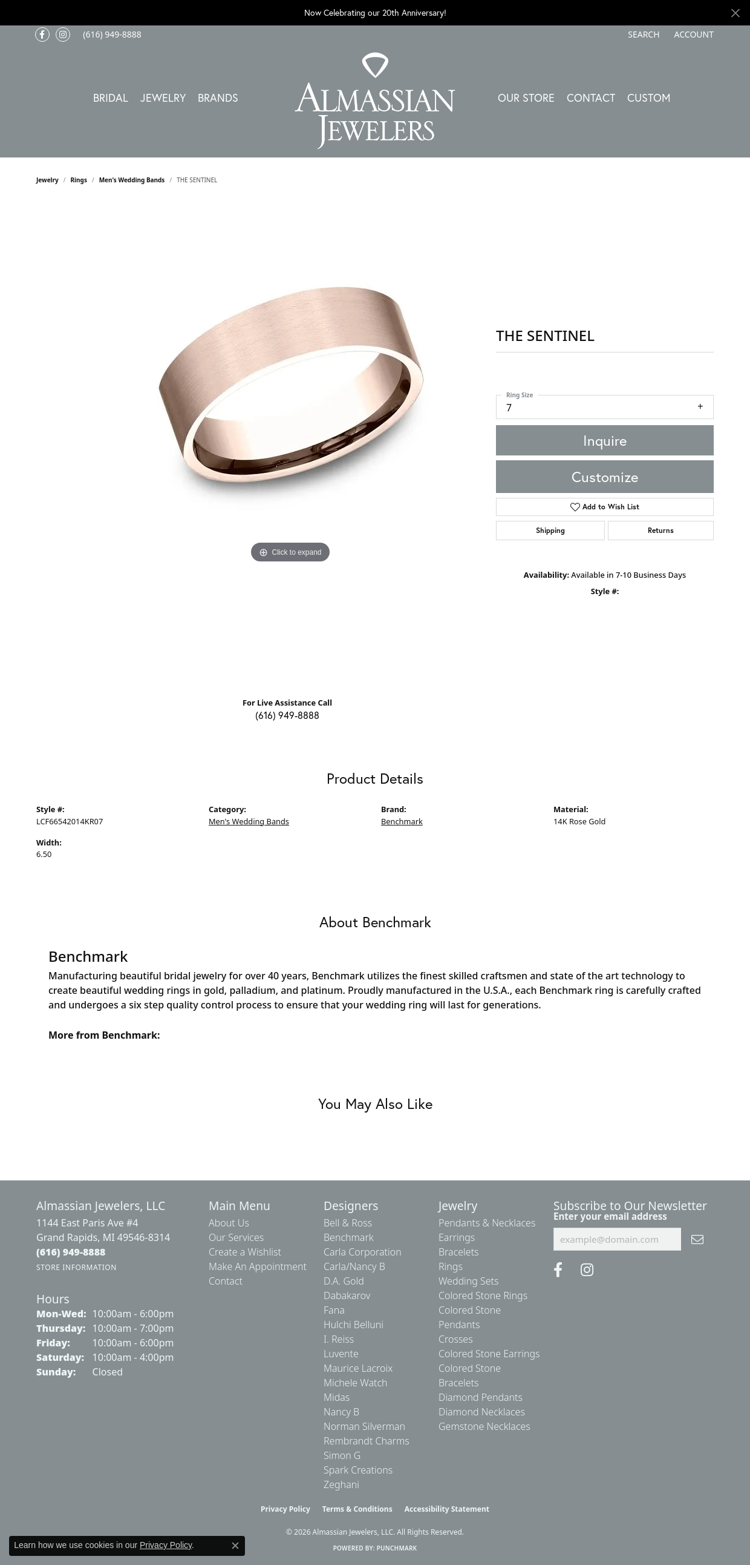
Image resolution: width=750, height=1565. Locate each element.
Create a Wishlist (245, 1252)
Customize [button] (605, 476)
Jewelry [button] (163, 97)
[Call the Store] (71, 1252)
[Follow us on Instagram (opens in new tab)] (63, 34)
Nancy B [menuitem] (341, 1411)
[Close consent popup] (235, 1545)
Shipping (550, 530)
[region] (290, 445)
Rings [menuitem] (451, 1266)
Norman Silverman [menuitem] (364, 1426)
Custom (649, 97)
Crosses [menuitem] (456, 1339)
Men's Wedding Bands (132, 180)
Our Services (236, 1237)
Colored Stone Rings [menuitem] (483, 1295)
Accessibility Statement (447, 1509)
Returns (661, 530)
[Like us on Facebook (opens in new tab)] (42, 34)
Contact (591, 97)
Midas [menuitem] (337, 1397)
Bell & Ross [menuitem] (348, 1222)
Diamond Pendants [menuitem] (481, 1397)
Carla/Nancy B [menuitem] (354, 1266)
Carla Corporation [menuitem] (363, 1252)
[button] (642, 34)
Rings (79, 180)
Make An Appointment (258, 1266)
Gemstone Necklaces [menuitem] (484, 1426)
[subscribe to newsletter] (697, 1239)
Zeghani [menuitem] (341, 1484)
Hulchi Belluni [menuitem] (353, 1324)
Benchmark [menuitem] (349, 1237)
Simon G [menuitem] (342, 1455)
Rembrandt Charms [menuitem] (366, 1441)
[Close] (735, 13)
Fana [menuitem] (334, 1310)
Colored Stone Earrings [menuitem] (489, 1353)
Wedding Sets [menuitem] (469, 1281)
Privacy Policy (285, 1509)
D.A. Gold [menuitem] (344, 1281)
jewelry (47, 180)
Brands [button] (218, 97)
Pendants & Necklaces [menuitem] (487, 1222)
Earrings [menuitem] (457, 1237)
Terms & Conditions (357, 1509)
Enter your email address (610, 1216)
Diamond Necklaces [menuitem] (482, 1411)
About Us (229, 1222)
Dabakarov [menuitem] (347, 1295)
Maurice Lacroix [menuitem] (358, 1368)
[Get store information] (76, 1267)
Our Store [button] (526, 97)
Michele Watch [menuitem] (356, 1382)
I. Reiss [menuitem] (339, 1339)
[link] (111, 34)
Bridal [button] (110, 97)
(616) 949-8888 (287, 715)
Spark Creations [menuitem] (358, 1470)
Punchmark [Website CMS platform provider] (397, 1548)
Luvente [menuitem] (341, 1353)
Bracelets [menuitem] (459, 1252)
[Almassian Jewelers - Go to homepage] (375, 101)
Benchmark (402, 821)
